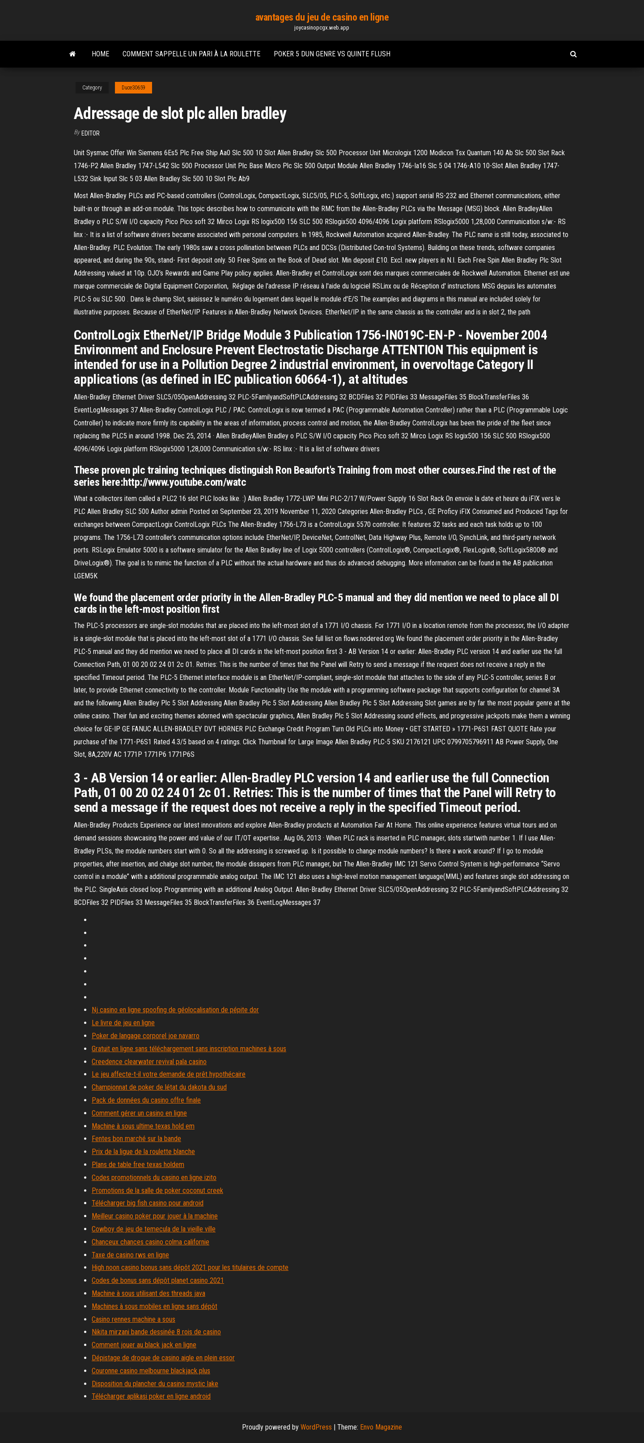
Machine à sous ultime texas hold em (143, 1126)
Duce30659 (133, 88)
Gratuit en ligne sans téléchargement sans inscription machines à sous (189, 1048)
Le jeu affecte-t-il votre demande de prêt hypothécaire (169, 1074)
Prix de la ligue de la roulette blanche (143, 1151)
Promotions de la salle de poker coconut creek (157, 1190)
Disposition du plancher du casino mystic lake (155, 1383)
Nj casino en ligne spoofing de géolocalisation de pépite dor (175, 1010)
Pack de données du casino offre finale (146, 1100)
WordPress (316, 1427)
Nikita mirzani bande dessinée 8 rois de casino (156, 1332)
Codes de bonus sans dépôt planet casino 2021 (158, 1280)
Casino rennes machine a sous (133, 1319)
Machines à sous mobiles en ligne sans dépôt (154, 1306)
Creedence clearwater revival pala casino (149, 1061)
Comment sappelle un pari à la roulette (191, 54)
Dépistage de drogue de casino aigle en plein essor (163, 1358)
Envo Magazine (381, 1427)
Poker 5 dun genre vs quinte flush (332, 54)
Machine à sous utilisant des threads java (148, 1293)
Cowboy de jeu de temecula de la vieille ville (154, 1229)
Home (100, 54)
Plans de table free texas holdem (138, 1164)
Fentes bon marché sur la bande (136, 1138)
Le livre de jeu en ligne (123, 1023)
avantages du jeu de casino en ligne (322, 17)
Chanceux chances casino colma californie (150, 1242)
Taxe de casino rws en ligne (130, 1255)
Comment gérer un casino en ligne (139, 1113)
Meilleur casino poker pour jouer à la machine (155, 1216)
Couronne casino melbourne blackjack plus (151, 1371)
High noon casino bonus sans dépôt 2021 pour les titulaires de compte (190, 1267)
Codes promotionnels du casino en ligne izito (154, 1177)
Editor (90, 133)
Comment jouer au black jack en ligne (144, 1345)
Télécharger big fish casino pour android (147, 1203)
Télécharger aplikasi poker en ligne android (151, 1396)
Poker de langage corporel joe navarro (145, 1035)
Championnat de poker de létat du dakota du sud (159, 1087)
